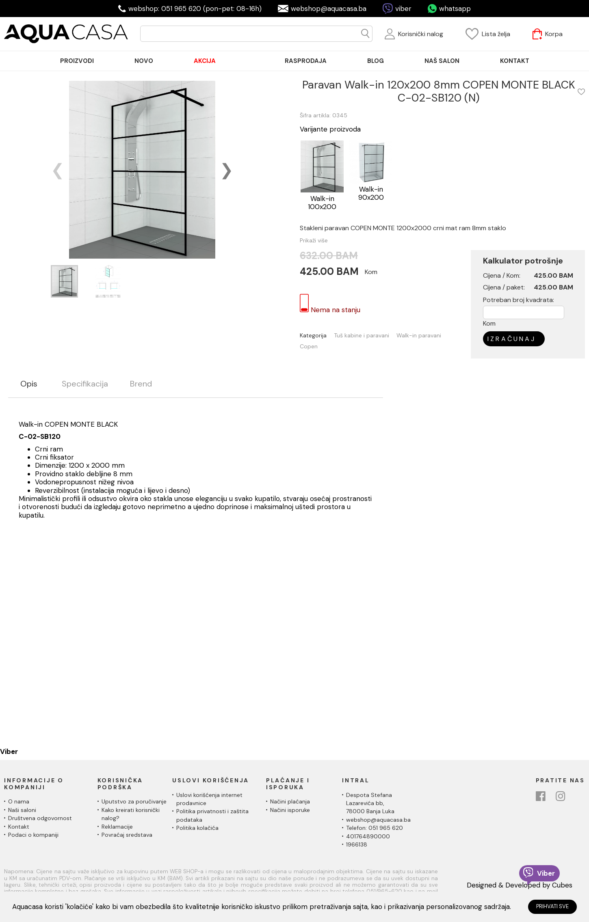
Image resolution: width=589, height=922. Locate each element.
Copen (309, 346)
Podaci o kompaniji (33, 834)
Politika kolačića (197, 827)
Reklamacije (117, 826)
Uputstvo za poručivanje (134, 801)
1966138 (356, 844)
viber (403, 8)
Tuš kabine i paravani (361, 335)
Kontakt (18, 826)
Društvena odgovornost (40, 818)
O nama (18, 801)
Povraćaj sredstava (127, 834)
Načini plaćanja (290, 801)
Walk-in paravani (418, 335)
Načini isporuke (290, 810)
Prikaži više (314, 240)
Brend (141, 384)
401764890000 (368, 836)
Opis (28, 384)
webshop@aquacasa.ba (328, 8)
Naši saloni (22, 810)
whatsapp (455, 8)
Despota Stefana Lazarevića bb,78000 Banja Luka (370, 803)
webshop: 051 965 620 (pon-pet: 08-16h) (195, 8)
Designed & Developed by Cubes (519, 885)
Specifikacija (85, 384)
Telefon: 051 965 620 (374, 827)
